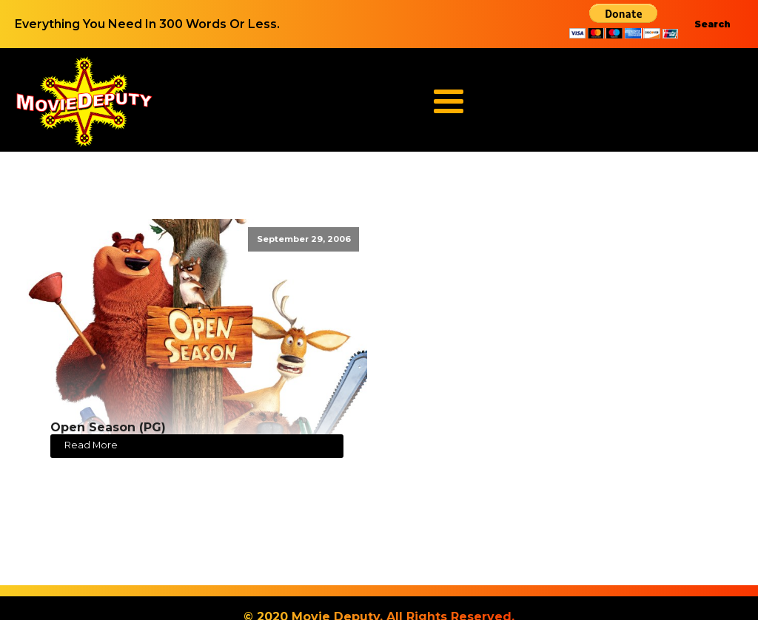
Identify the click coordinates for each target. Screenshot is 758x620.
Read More (91, 445)
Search (712, 24)
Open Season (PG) (108, 427)
